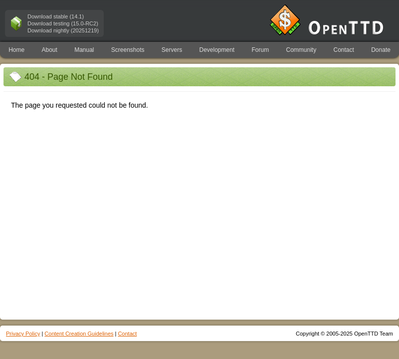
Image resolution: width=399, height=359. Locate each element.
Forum (260, 49)
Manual (84, 49)
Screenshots (128, 49)
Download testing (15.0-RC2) (62, 23)
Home (16, 49)
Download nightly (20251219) (63, 30)
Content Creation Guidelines (78, 334)
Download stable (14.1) (55, 16)
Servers (172, 49)
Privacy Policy (23, 334)
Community (301, 49)
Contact (344, 49)
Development (217, 49)
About (49, 49)
